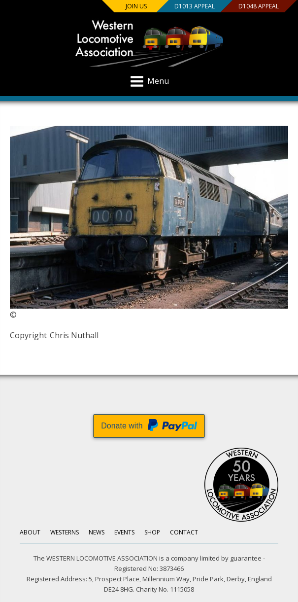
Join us (136, 6)
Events (124, 532)
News (96, 532)
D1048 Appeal (258, 6)
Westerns (64, 532)
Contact (184, 532)
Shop (152, 532)
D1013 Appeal (194, 6)
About (30, 532)
